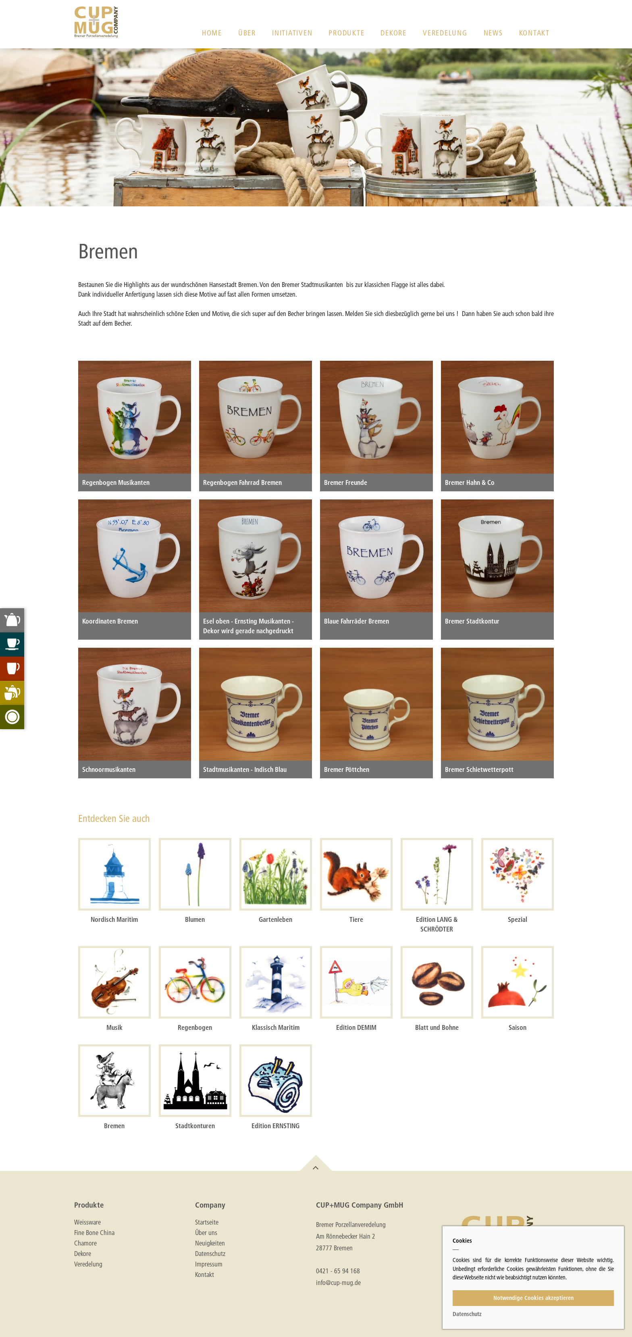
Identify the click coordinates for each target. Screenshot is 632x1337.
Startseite (206, 1222)
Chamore (85, 1243)
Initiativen (292, 32)
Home (212, 32)
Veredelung (445, 32)
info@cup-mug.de (338, 1282)
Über (247, 32)
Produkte (346, 32)
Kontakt (534, 32)
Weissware (87, 1222)
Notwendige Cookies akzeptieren (533, 1298)
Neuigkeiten (210, 1243)
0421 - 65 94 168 (338, 1270)
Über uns (206, 1232)
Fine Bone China (94, 1232)
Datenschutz (210, 1253)
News (493, 32)
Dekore (393, 32)
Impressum (208, 1264)
